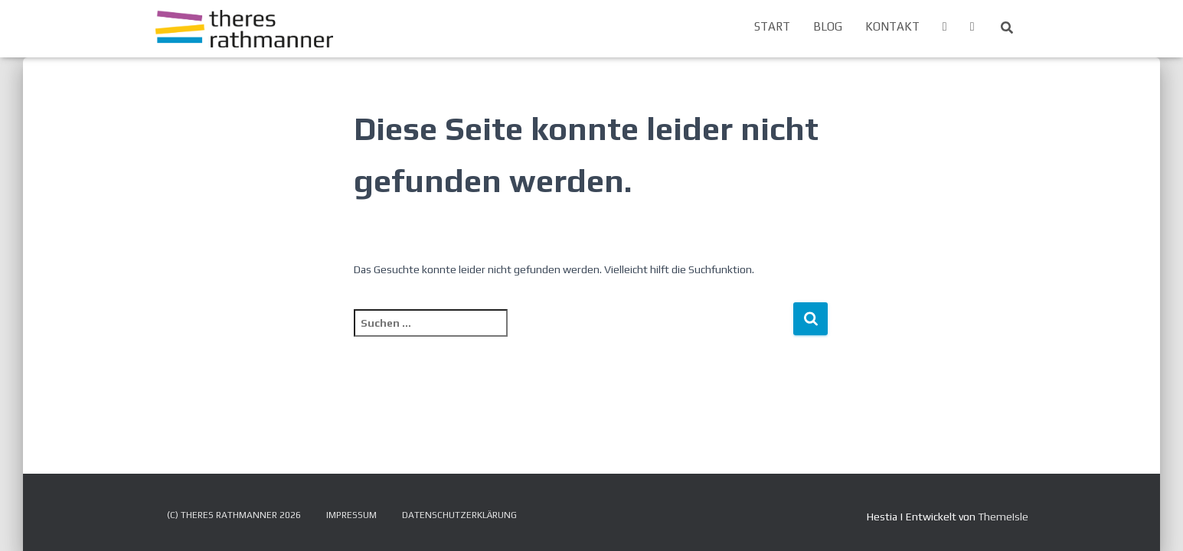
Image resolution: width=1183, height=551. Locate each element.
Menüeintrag (945, 29)
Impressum (351, 515)
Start (772, 26)
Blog (827, 26)
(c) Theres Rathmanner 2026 (234, 515)
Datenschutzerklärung (459, 515)
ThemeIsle (1003, 516)
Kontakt (892, 26)
